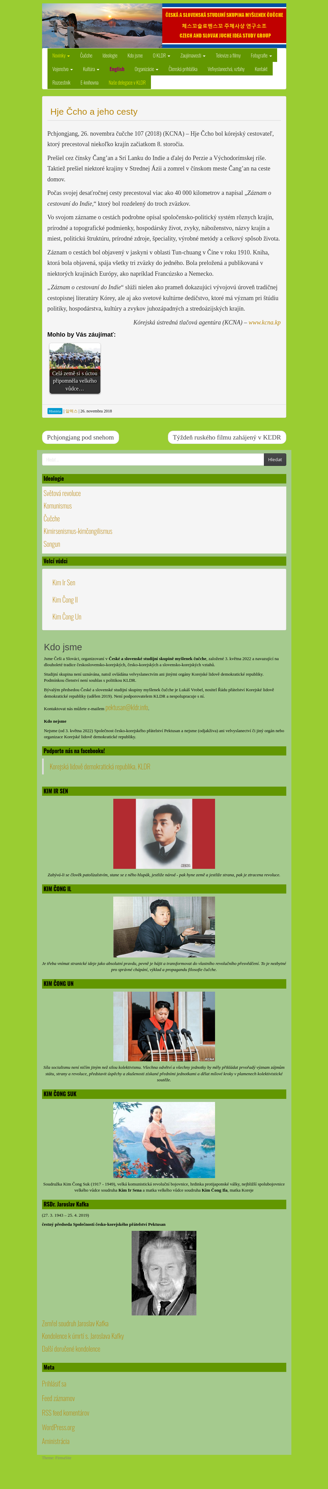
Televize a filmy (228, 55)
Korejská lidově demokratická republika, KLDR (100, 766)
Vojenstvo (63, 68)
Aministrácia (56, 1441)
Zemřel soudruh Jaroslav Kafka (75, 1323)
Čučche (86, 55)
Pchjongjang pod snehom (80, 437)
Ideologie (109, 55)
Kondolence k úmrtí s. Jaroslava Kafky (83, 1336)
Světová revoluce (62, 493)
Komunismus (58, 505)
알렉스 (71, 411)
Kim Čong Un (67, 616)
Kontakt (261, 68)
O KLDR (161, 55)
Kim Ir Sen (64, 582)
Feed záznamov (58, 1398)
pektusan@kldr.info (126, 707)
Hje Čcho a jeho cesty (94, 112)
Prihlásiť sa (54, 1383)
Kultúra (91, 68)
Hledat (275, 459)
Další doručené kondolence (71, 1349)
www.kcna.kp (265, 322)
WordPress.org (58, 1427)
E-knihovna (89, 82)
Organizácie (146, 68)
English (117, 68)
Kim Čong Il (65, 599)
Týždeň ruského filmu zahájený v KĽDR (227, 437)
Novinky (61, 55)
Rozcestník (62, 82)
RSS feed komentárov (66, 1412)
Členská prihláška (183, 68)
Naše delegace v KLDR (127, 82)
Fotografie (261, 55)
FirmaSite (63, 1458)
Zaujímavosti (193, 55)
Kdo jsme (135, 55)
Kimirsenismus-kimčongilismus (78, 531)
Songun (52, 544)
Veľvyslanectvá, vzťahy (226, 68)
